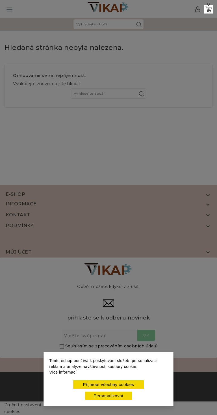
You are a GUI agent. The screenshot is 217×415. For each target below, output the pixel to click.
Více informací (63, 372)
